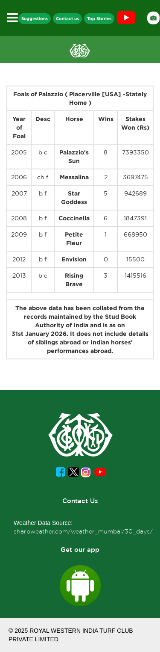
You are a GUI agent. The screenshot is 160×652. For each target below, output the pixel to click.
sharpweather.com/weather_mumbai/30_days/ (83, 531)
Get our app (80, 549)
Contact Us (80, 500)
